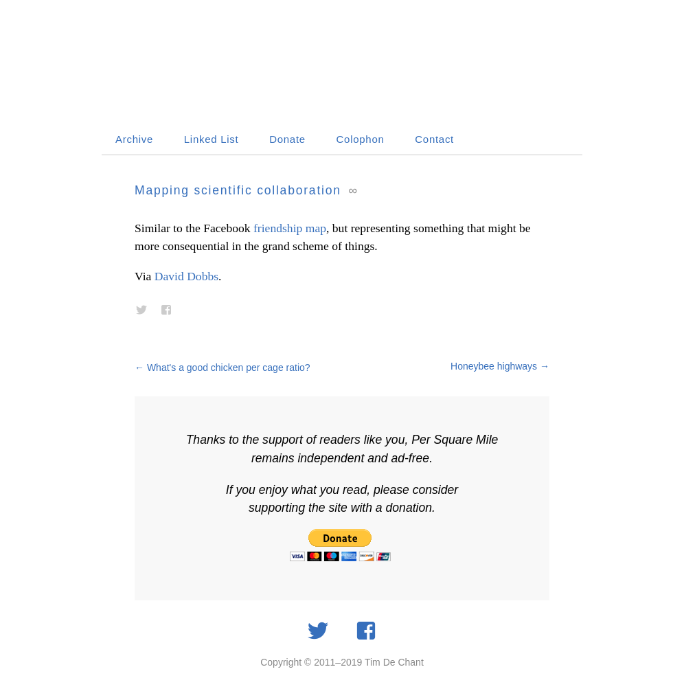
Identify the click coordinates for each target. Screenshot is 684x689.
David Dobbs (186, 276)
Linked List (211, 139)
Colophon (361, 139)
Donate (287, 139)
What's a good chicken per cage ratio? (222, 367)
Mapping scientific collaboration (238, 190)
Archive (134, 139)
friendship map (289, 228)
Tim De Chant (394, 662)
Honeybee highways (500, 366)
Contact (434, 139)
